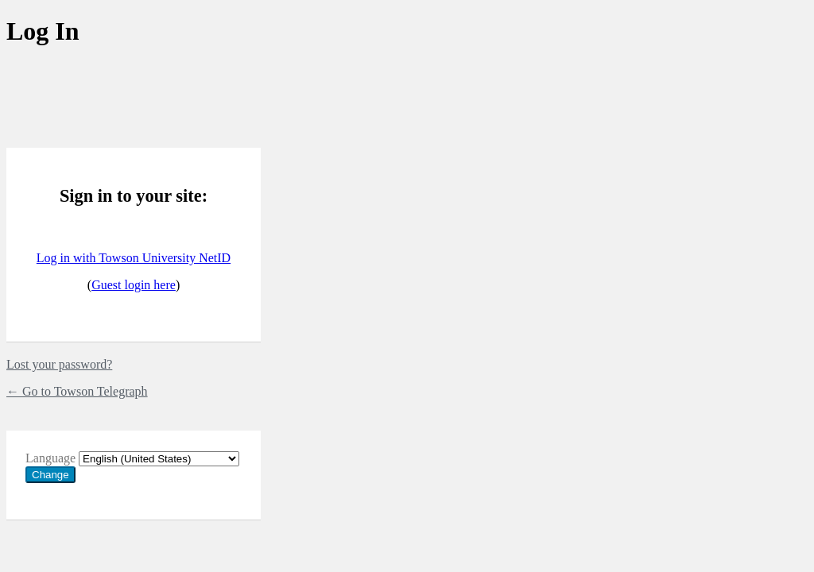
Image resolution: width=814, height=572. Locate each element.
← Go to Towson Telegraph (77, 391)
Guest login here (133, 285)
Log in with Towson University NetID (134, 258)
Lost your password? (59, 364)
